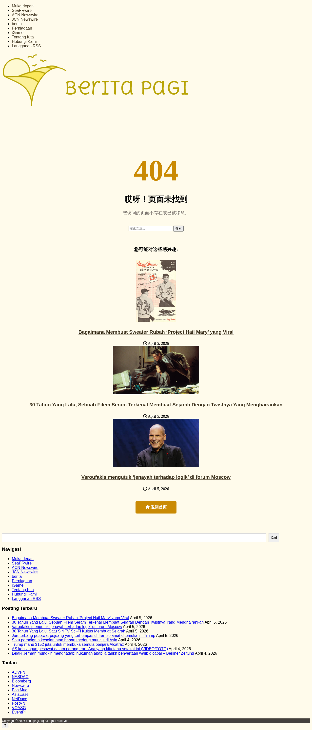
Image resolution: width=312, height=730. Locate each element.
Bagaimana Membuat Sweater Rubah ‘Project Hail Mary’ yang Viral (156, 332)
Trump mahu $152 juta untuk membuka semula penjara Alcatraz (68, 644)
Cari (274, 537)
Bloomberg (21, 681)
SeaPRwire (22, 10)
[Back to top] (5, 725)
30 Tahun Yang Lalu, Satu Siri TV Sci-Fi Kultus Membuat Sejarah (68, 631)
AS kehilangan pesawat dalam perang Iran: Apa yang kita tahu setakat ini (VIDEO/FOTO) (90, 649)
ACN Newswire (25, 15)
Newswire (20, 685)
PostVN (18, 703)
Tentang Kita (23, 37)
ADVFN (18, 672)
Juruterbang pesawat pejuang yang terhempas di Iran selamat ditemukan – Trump (83, 635)
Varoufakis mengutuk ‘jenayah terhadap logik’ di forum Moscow (156, 477)
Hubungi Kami (24, 41)
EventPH (19, 712)
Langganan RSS (26, 46)
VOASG (19, 708)
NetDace (19, 699)
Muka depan (23, 6)
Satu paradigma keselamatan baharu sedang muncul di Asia (64, 640)
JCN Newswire (25, 19)
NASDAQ (20, 677)
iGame (17, 33)
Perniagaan (22, 28)
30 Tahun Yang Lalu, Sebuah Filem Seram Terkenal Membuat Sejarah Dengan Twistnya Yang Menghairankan (155, 404)
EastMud (19, 690)
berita (17, 24)
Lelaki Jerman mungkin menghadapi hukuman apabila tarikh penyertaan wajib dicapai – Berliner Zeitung (103, 653)
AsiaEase (20, 694)
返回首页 (156, 507)
